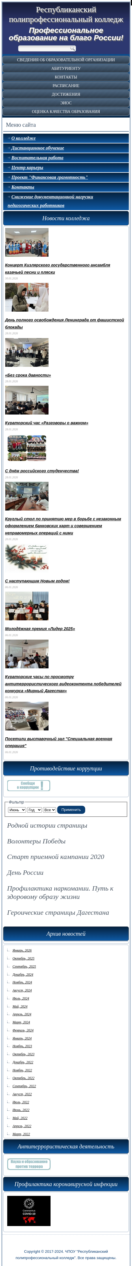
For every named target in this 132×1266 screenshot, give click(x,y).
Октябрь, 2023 (23, 1051)
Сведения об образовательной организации (66, 60)
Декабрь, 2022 (22, 1059)
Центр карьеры (27, 167)
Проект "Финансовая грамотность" (50, 177)
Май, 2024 (19, 1003)
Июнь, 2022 (20, 1106)
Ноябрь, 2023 (22, 1043)
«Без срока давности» (28, 375)
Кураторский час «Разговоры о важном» (46, 423)
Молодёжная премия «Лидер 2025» (40, 628)
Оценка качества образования (66, 112)
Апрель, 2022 (21, 1123)
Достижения (66, 94)
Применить (71, 806)
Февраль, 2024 (23, 1027)
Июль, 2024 (20, 995)
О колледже (24, 138)
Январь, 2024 (21, 1035)
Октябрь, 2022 (23, 1075)
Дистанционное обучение (38, 147)
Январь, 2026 (21, 947)
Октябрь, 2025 (23, 955)
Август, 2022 (22, 1091)
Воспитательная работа (38, 157)
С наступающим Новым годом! (37, 581)
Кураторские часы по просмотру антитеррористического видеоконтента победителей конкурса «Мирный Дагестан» (63, 683)
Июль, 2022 (20, 1099)
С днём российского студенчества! (42, 471)
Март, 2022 (21, 1131)
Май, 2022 (19, 1114)
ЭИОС (66, 103)
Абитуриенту (66, 68)
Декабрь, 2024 (22, 971)
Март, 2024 (21, 1019)
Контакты (66, 77)
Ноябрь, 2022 (22, 1067)
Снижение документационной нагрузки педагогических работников (50, 201)
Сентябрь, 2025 (24, 963)
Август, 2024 (22, 987)
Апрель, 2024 (21, 1011)
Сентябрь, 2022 (24, 1083)
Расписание (66, 86)
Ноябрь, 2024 (22, 979)
